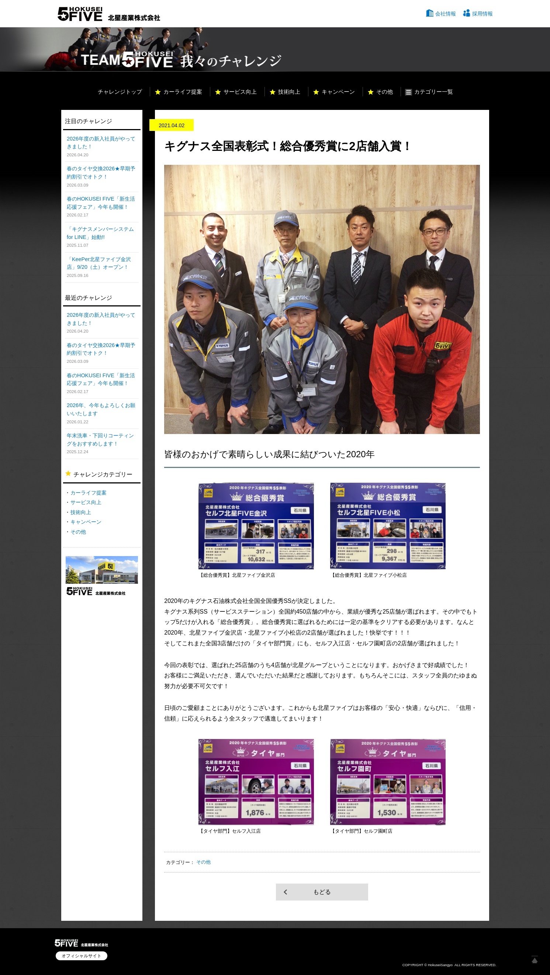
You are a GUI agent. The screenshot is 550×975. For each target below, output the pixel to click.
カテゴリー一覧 (433, 92)
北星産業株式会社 (109, 14)
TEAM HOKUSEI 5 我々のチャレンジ (171, 49)
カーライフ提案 (182, 92)
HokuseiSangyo (440, 965)
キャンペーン (338, 92)
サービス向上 (240, 92)
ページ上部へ (534, 959)
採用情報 (482, 14)
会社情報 (445, 14)
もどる (322, 892)
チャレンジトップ (120, 92)
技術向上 (289, 92)
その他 (384, 92)
